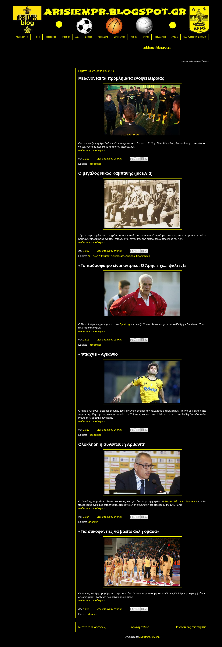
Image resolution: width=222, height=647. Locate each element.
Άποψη (175, 37)
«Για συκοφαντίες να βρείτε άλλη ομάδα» (118, 531)
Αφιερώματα (103, 37)
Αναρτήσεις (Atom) (149, 636)
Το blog (36, 37)
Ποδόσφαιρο (50, 37)
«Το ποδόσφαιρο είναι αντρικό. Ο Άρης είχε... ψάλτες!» (132, 265)
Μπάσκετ (65, 37)
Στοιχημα (205, 61)
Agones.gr (195, 61)
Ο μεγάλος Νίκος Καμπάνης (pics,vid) (115, 173)
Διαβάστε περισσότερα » (91, 150)
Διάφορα (88, 37)
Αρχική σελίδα (22, 37)
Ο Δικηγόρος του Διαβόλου (194, 37)
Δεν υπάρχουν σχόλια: (109, 158)
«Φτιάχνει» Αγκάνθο (98, 354)
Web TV (134, 37)
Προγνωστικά (160, 37)
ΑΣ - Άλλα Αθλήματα (99, 256)
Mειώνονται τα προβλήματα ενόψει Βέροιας (121, 78)
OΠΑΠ (146, 37)
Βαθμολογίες (119, 37)
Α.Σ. (77, 37)
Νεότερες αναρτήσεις (92, 627)
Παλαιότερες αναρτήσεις (190, 627)
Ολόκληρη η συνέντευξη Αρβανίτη (112, 444)
